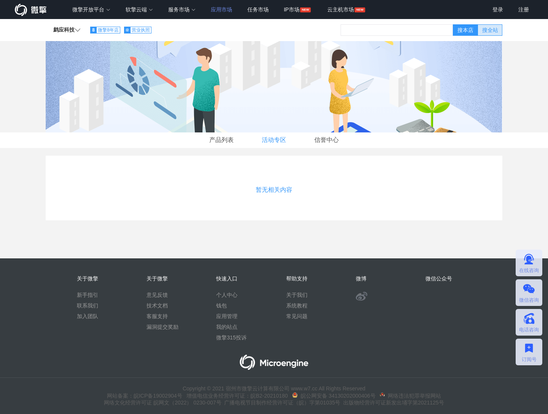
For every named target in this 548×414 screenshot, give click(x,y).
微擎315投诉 (231, 337)
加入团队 (87, 316)
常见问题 (296, 316)
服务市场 (182, 9)
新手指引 (87, 295)
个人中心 (226, 295)
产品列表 (221, 140)
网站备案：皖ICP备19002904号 (144, 396)
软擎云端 (139, 9)
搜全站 (490, 30)
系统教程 (296, 306)
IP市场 (291, 9)
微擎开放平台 (91, 9)
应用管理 (226, 316)
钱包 (221, 306)
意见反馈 (157, 295)
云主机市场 (340, 9)
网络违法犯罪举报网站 (410, 396)
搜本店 (465, 30)
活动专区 (274, 140)
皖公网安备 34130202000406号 (334, 396)
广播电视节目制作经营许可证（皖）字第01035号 (281, 403)
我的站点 (226, 327)
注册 (523, 9)
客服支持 (157, 316)
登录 (497, 9)
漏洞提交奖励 (162, 327)
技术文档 (157, 306)
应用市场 (221, 9)
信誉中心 (326, 140)
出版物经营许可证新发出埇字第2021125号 (392, 403)
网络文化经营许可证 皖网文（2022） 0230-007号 (162, 403)
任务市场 (258, 9)
